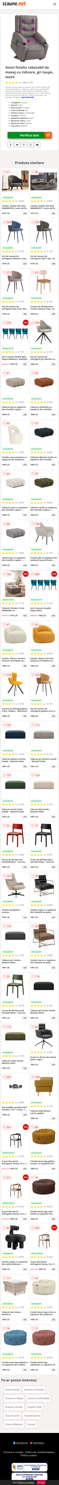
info (25, 213)
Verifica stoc (35, 135)
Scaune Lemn (12, 1415)
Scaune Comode (14, 1407)
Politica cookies (29, 1455)
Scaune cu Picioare (34, 1389)
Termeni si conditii (13, 1452)
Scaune (31, 1424)
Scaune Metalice (14, 1424)
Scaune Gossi (12, 1389)
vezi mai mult (27, 97)
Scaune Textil (34, 1407)
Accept (41, 1482)
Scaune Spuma (32, 1415)
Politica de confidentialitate (39, 1452)
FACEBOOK (20, 1443)
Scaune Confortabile (39, 1398)
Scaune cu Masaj (14, 1398)
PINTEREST (37, 1443)
